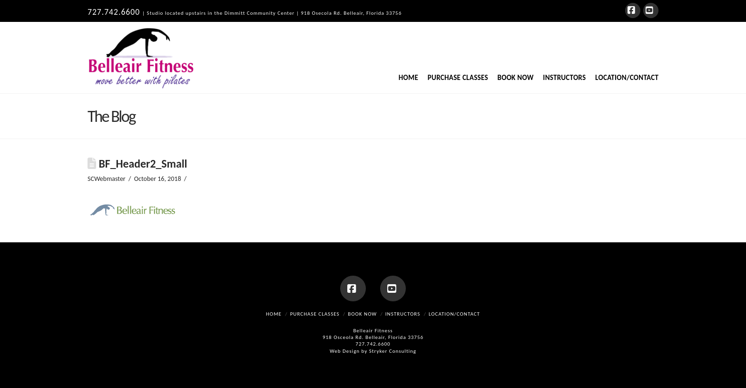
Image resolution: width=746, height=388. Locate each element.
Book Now (362, 314)
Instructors (402, 314)
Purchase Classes (315, 314)
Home (274, 314)
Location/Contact (454, 314)
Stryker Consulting (392, 351)
